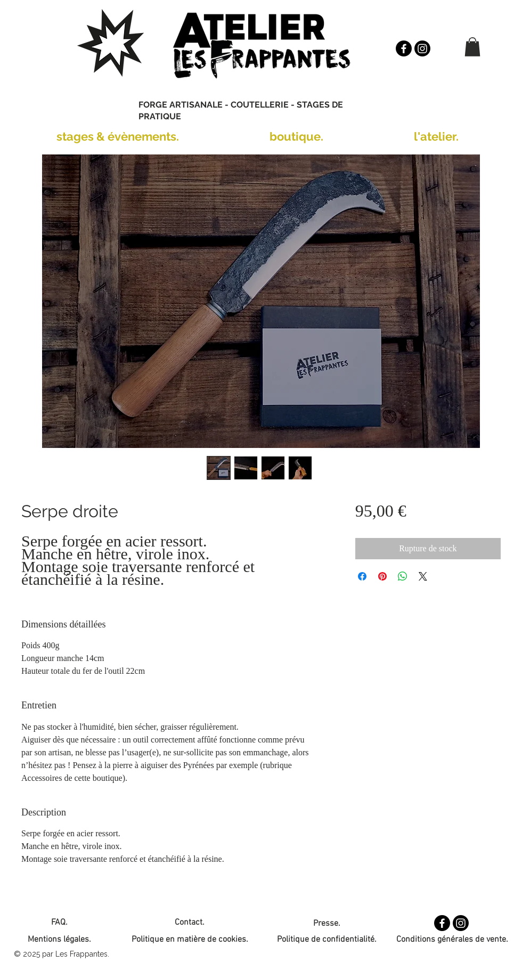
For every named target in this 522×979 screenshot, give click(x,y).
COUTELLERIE (260, 105)
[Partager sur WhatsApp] (402, 576)
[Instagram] (422, 48)
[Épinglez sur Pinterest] (382, 576)
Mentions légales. (59, 939)
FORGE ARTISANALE (180, 105)
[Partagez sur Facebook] (362, 576)
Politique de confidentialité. (327, 939)
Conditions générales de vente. (452, 939)
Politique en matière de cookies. (190, 939)
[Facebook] (404, 48)
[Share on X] (423, 576)
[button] (472, 46)
